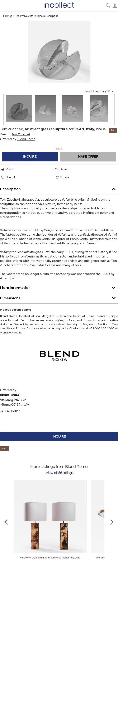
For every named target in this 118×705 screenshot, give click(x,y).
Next (112, 521)
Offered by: (17, 139)
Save (61, 169)
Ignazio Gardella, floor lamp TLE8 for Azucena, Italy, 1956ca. (50, 558)
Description (59, 188)
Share (62, 177)
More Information (59, 287)
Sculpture (52, 16)
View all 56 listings (60, 473)
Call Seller (10, 411)
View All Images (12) (99, 91)
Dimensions (59, 297)
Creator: (15, 134)
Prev (6, 521)
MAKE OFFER (88, 156)
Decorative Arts (24, 16)
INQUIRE (30, 156)
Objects (40, 16)
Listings (7, 16)
